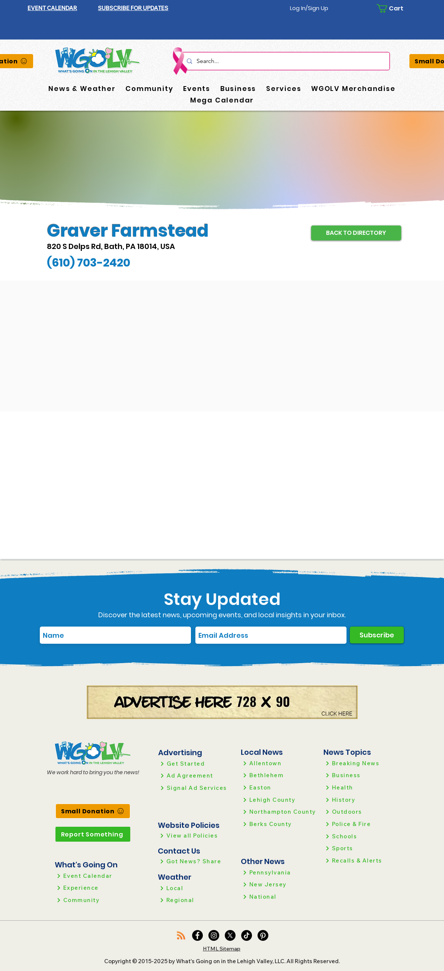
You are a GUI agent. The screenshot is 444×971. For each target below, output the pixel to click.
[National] (279, 897)
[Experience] (93, 888)
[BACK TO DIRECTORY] (356, 233)
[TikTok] (246, 935)
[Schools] (361, 836)
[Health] (361, 787)
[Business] (361, 775)
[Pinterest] (263, 935)
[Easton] (279, 787)
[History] (361, 800)
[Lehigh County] (279, 800)
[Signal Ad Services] (196, 788)
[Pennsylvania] (279, 872)
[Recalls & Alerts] (361, 860)
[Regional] (196, 900)
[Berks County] (279, 824)
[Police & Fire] (361, 824)
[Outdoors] (361, 812)
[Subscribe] (377, 635)
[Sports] (361, 848)
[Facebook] (197, 935)
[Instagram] (213, 935)
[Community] (93, 900)
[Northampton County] (279, 812)
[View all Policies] (196, 835)
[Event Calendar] (93, 876)
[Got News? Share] (196, 861)
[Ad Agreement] (196, 775)
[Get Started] (196, 764)
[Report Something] (92, 834)
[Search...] (285, 61)
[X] (230, 935)
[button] (133, 8)
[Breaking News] (361, 763)
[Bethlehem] (279, 775)
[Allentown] (279, 763)
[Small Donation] (92, 811)
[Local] (196, 888)
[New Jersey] (279, 884)
